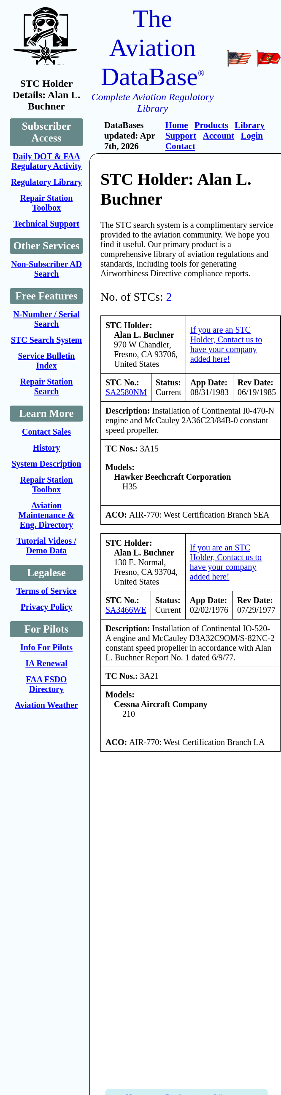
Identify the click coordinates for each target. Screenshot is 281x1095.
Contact (180, 146)
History (46, 447)
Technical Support (47, 223)
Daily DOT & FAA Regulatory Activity (46, 161)
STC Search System (46, 340)
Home (176, 125)
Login (252, 136)
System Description (46, 463)
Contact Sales (46, 431)
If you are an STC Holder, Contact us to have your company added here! (226, 344)
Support (181, 136)
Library (250, 125)
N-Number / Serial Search (46, 319)
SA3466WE (125, 609)
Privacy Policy (47, 607)
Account (219, 136)
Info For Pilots (46, 647)
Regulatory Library (46, 182)
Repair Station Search (46, 386)
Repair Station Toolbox (46, 202)
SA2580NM (126, 392)
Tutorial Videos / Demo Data (46, 545)
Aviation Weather (46, 705)
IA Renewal (46, 663)
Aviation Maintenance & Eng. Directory (47, 515)
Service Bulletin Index (46, 360)
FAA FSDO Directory (46, 684)
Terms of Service (46, 591)
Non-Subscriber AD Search (46, 268)
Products (211, 125)
